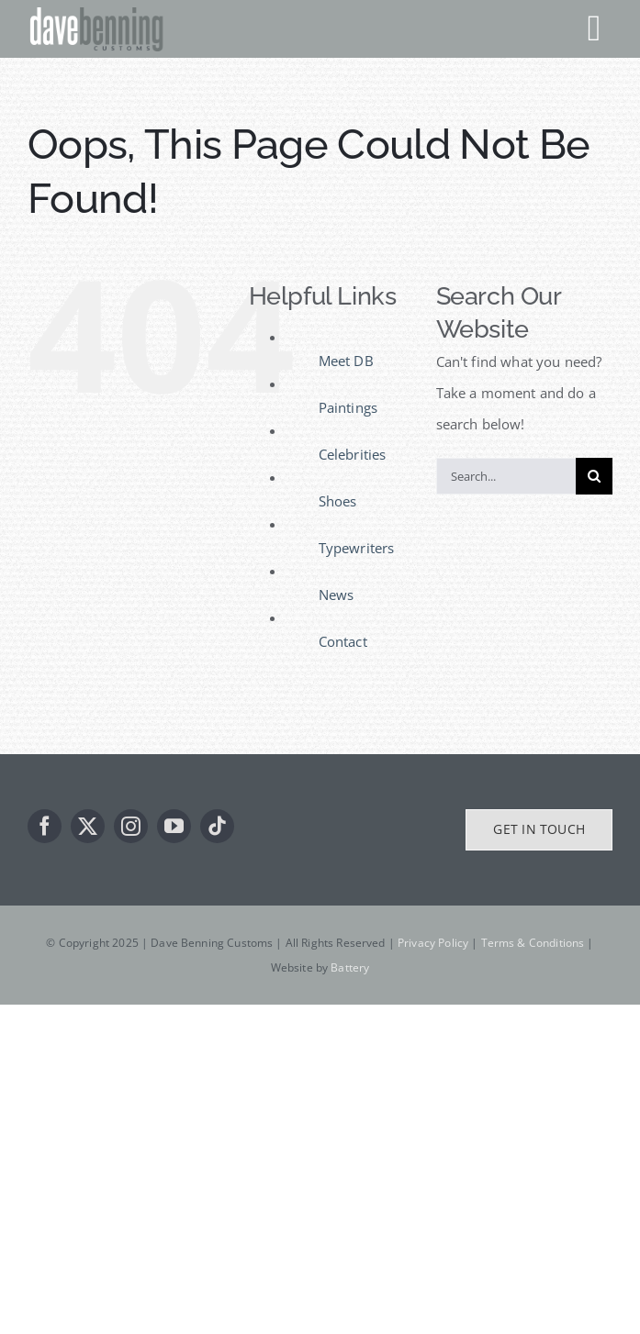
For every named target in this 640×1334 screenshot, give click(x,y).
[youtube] (174, 826)
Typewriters (357, 548)
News (336, 594)
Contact (343, 641)
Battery (350, 967)
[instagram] (131, 826)
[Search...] (506, 476)
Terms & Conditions (533, 942)
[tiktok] (217, 826)
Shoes (338, 501)
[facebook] (45, 826)
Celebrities (353, 454)
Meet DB (346, 360)
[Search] (594, 476)
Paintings (348, 407)
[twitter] (88, 826)
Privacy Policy (433, 942)
